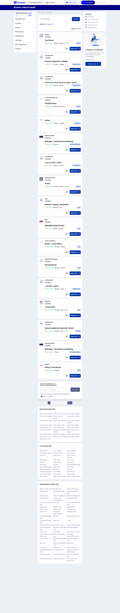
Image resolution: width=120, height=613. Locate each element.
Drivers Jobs (56, 531)
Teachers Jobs (71, 509)
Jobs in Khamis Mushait (73, 464)
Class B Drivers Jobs (92, 22)
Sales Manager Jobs (72, 527)
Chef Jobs (43, 543)
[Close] (70, 19)
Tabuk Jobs (56, 460)
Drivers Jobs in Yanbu (46, 420)
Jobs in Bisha (57, 471)
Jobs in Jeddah (71, 450)
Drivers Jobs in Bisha (45, 429)
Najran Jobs (56, 467)
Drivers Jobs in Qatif (45, 434)
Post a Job (93, 64)
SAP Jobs (55, 516)
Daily (44, 396)
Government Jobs (58, 525)
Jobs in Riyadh (57, 450)
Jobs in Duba (43, 476)
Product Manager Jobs (73, 525)
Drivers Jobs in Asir (45, 436)
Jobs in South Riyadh (45, 467)
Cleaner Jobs (57, 509)
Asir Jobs (42, 462)
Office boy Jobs (44, 538)
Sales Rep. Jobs (44, 495)
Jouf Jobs (69, 469)
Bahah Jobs (56, 469)
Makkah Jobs (43, 450)
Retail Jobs (70, 543)
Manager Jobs (57, 489)
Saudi (103, 2)
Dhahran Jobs (71, 471)
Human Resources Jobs (46, 525)
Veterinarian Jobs (45, 554)
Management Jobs (58, 491)
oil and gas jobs (44, 498)
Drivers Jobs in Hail (58, 427)
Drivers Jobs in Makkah (73, 414)
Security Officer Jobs (73, 489)
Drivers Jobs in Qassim (73, 416)
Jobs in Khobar (57, 462)
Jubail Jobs (43, 464)
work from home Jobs (73, 531)
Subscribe (75, 389)
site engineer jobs (58, 549)
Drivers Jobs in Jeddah (59, 414)
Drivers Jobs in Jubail (73, 434)
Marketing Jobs (44, 491)
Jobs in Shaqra (71, 474)
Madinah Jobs (71, 453)
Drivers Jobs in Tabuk (46, 425)
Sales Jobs (56, 520)
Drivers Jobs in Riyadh (46, 414)
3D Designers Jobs (72, 498)
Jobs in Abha (70, 462)
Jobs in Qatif (57, 474)
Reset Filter (30, 14)
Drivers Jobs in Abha (72, 427)
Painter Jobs (43, 531)
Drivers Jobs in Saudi (46, 12)
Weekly (51, 396)
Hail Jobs (55, 464)
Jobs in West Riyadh (45, 474)
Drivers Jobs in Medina (46, 416)
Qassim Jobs (57, 455)
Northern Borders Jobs (73, 476)
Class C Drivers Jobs (92, 25)
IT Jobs (69, 520)
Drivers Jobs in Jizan (59, 425)
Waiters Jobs (43, 507)
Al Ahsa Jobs (43, 460)
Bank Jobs (56, 547)
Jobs (39, 12)
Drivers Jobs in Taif (45, 439)
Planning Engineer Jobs (73, 516)
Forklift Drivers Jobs (58, 558)
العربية (98, 2)
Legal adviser (70, 507)
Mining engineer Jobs (46, 558)
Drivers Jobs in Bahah (73, 425)
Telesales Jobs (57, 507)
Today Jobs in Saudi (45, 453)
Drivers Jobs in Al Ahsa (59, 420)
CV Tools (50, 3)
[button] (36, 3)
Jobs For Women (72, 547)
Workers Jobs (43, 511)
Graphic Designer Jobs (73, 495)
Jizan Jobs (43, 455)
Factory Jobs (43, 547)
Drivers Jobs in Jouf (45, 427)
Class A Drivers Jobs (92, 19)
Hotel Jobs (56, 502)
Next (70, 402)
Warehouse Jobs (71, 511)
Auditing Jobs (43, 509)
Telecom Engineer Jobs (60, 495)
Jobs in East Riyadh (45, 469)
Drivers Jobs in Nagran (73, 436)
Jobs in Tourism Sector (46, 489)
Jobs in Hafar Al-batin (59, 476)
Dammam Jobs (57, 453)
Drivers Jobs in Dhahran (60, 436)
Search (75, 19)
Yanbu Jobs (70, 467)
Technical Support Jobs (60, 554)
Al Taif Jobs (70, 460)
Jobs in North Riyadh (45, 471)
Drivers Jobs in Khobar (59, 434)
